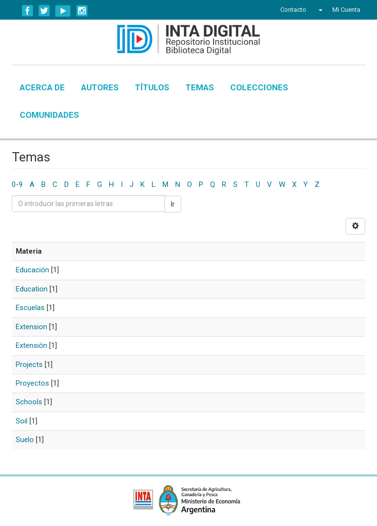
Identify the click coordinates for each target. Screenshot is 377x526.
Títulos (152, 87)
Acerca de (42, 87)
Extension (31, 326)
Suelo (25, 439)
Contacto (293, 9)
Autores (100, 87)
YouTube (63, 11)
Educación (32, 269)
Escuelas (30, 307)
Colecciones (259, 87)
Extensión (31, 345)
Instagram (82, 11)
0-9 (17, 184)
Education (32, 289)
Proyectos (32, 383)
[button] (319, 10)
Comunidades (49, 115)
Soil (21, 421)
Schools (29, 401)
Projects (29, 364)
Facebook (27, 11)
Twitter (44, 11)
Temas (200, 87)
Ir (173, 204)
